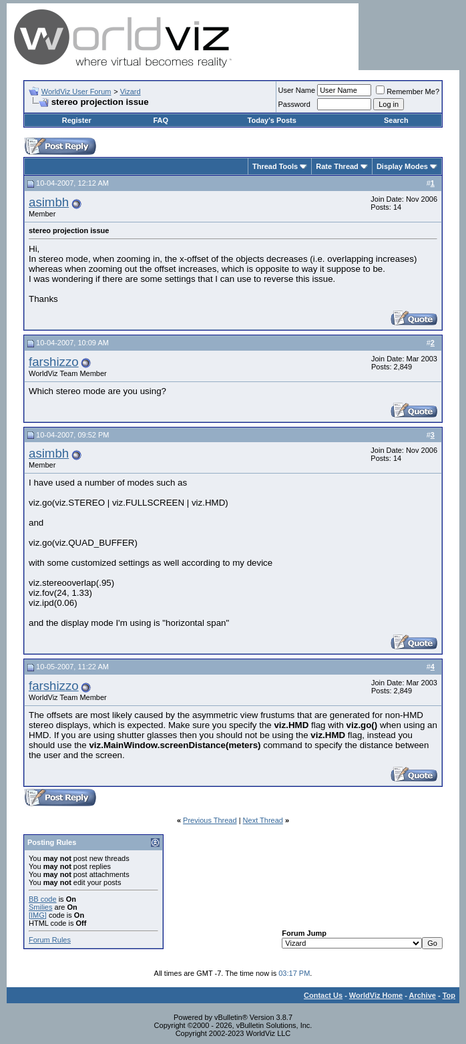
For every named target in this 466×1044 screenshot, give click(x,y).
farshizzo (54, 362)
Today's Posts (272, 120)
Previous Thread (210, 820)
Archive (422, 995)
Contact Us (323, 995)
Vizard (130, 92)
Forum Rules (50, 940)
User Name (297, 90)
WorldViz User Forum (76, 92)
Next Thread (263, 820)
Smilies (40, 907)
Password (294, 104)
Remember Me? (407, 92)
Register (76, 120)
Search (396, 120)
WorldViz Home (376, 995)
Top (449, 995)
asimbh (49, 202)
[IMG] (38, 915)
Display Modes (402, 166)
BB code (43, 899)
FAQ (160, 120)
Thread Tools (275, 166)
